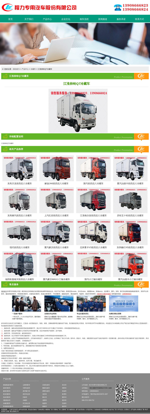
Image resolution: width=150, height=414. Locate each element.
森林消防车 (6, 391)
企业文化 (65, 19)
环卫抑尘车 (26, 403)
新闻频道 (102, 19)
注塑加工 (127, 409)
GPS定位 (120, 409)
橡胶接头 (72, 409)
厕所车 (64, 406)
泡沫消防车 (6, 397)
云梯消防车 (26, 385)
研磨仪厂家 (140, 409)
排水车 (64, 385)
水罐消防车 (6, 403)
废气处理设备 (80, 409)
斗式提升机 (89, 409)
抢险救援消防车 (8, 385)
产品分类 (7, 379)
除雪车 (64, 394)
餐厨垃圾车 (46, 388)
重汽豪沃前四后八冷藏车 (56, 247)
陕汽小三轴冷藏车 (93, 279)
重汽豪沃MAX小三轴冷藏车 (56, 279)
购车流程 (84, 19)
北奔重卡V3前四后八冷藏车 (93, 247)
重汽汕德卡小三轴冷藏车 (130, 279)
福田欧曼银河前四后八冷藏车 (19, 279)
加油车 (64, 391)
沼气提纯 (133, 409)
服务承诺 (121, 19)
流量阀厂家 (65, 409)
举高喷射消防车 (8, 406)
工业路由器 (97, 409)
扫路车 (25, 397)
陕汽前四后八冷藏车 (93, 183)
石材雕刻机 (105, 409)
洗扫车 (44, 394)
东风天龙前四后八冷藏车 (20, 183)
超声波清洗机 (22, 409)
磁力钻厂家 (113, 409)
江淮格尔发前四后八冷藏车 (93, 215)
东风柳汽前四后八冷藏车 (20, 215)
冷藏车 (33, 69)
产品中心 (47, 19)
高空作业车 (26, 394)
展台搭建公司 (14, 411)
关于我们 (28, 19)
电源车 (44, 403)
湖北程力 (16, 69)
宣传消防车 (6, 394)
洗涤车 (64, 403)
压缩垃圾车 (46, 385)
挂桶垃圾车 (26, 406)
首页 (10, 19)
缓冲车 (64, 400)
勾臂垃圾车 (26, 388)
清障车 (44, 400)
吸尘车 (44, 397)
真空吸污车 (26, 391)
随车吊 (64, 397)
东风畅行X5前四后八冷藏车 (130, 247)
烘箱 (7, 411)
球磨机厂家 (57, 409)
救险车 (44, 406)
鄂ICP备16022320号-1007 (99, 394)
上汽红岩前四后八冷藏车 (56, 215)
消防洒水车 (6, 400)
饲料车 (64, 388)
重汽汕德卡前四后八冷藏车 (130, 183)
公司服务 (86, 379)
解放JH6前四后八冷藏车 (56, 183)
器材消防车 (6, 388)
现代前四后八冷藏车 (20, 247)
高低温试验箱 (32, 409)
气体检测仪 (41, 409)
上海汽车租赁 (13, 409)
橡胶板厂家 (49, 409)
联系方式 (139, 19)
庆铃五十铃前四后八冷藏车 (130, 215)
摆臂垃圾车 (46, 391)
